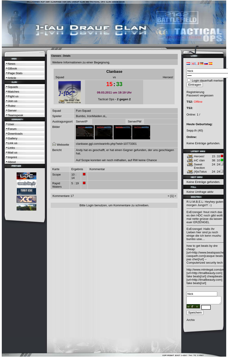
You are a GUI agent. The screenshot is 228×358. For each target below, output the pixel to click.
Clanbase (114, 71)
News (11, 63)
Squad (59, 77)
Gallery (12, 138)
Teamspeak (15, 115)
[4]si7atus (200, 171)
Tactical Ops (106, 99)
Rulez (11, 105)
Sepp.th (191, 130)
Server (12, 110)
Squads (13, 87)
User (11, 124)
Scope (56, 174)
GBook (12, 68)
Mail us (12, 152)
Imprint (12, 157)
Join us (12, 101)
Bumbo (80, 116)
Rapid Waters (57, 185)
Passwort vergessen (199, 95)
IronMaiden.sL (96, 116)
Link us (12, 143)
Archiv (190, 321)
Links (11, 147)
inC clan (199, 160)
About (12, 162)
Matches (13, 91)
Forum (12, 129)
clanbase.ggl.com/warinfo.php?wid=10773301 (106, 143)
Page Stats (15, 73)
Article (12, 78)
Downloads (15, 133)
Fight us (13, 96)
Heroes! (168, 77)
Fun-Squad (83, 110)
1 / (198, 114)
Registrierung (195, 92)
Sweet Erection (199, 166)
